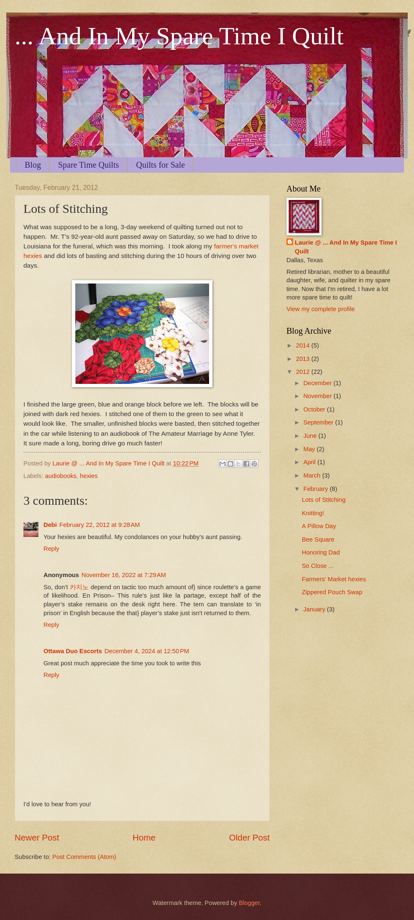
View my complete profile (320, 309)
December (318, 383)
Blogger (249, 903)
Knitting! (313, 513)
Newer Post (37, 837)
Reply (51, 548)
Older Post (249, 837)
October (315, 409)
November (318, 396)
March (312, 475)
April (310, 462)
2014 (304, 345)
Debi (50, 524)
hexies (89, 476)
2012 (304, 371)
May (310, 449)
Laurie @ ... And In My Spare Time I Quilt (346, 247)
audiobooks (61, 476)
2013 (304, 358)
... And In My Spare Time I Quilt (179, 36)
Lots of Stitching (324, 499)
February (316, 489)
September (319, 422)
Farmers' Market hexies (334, 579)
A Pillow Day (319, 526)
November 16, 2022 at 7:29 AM (124, 575)
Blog (33, 164)
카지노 (79, 587)
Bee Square (318, 539)
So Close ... (318, 565)
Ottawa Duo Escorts (72, 651)
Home (144, 837)
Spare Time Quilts (88, 164)
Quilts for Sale (160, 164)
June (310, 435)
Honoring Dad (321, 552)
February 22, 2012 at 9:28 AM (99, 524)
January (315, 609)
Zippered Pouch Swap (332, 592)
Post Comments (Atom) (84, 857)
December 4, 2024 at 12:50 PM (147, 651)
